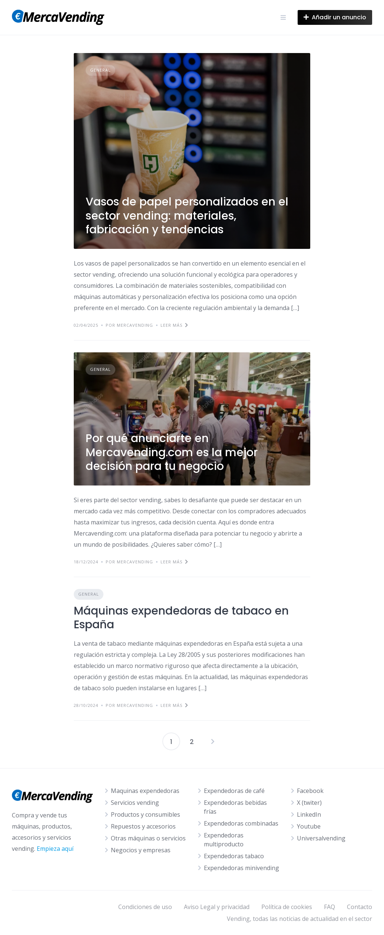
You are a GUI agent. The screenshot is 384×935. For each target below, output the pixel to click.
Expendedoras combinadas (241, 823)
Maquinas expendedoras (145, 791)
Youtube (309, 826)
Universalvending (321, 838)
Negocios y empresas (141, 850)
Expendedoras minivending (241, 868)
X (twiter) (309, 803)
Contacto (359, 907)
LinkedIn (309, 814)
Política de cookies (286, 907)
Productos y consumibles (145, 814)
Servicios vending (135, 803)
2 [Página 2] (192, 741)
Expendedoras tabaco (234, 856)
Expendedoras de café (234, 791)
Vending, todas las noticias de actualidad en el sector (299, 919)
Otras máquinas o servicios (148, 838)
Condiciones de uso (145, 907)
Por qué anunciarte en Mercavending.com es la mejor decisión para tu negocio (172, 452)
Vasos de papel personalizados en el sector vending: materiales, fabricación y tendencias (187, 215)
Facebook (310, 791)
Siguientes (213, 741)
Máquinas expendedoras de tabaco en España (181, 618)
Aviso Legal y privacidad (216, 907)
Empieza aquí (55, 849)
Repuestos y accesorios (143, 826)
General (100, 70)
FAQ (329, 907)
